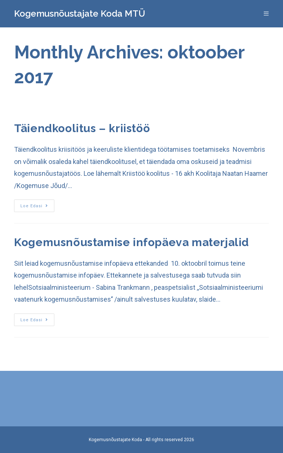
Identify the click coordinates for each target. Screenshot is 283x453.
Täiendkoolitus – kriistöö (82, 128)
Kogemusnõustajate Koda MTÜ (79, 13)
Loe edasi (34, 206)
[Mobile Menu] (266, 13)
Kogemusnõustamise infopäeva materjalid (131, 242)
